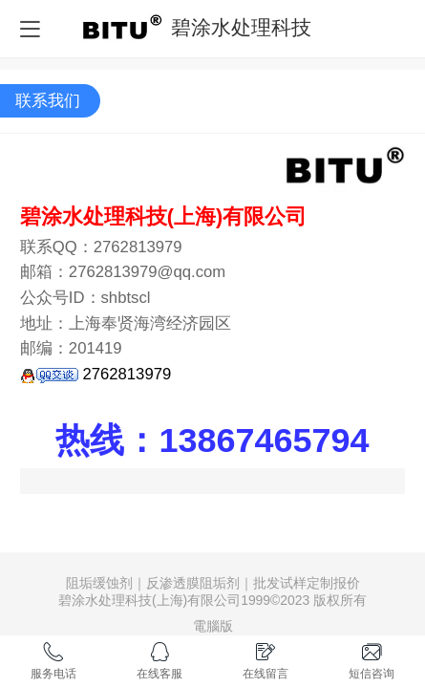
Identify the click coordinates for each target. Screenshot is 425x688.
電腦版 (213, 626)
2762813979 (95, 374)
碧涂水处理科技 (241, 27)
